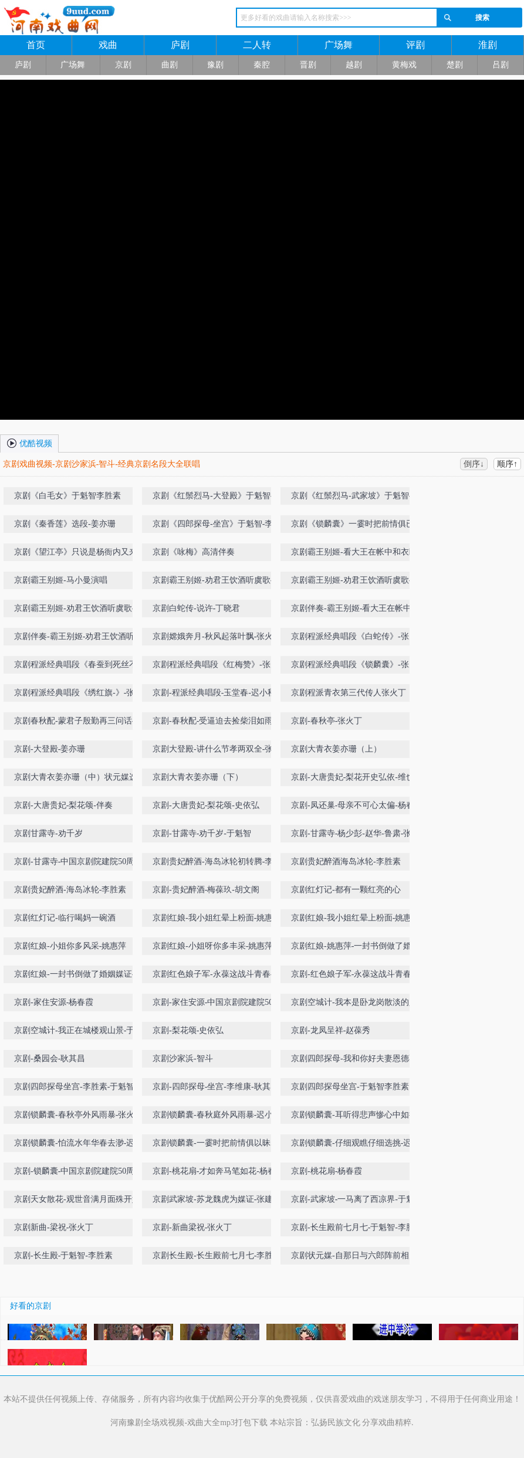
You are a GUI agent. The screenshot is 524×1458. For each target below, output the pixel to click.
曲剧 (169, 64)
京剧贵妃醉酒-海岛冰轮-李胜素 (70, 889)
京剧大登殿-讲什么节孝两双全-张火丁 (217, 751)
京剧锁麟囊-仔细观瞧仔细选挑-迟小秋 (355, 1145)
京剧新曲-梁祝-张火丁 (53, 1227)
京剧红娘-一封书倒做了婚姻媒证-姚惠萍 (78, 976)
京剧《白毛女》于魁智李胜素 (67, 495)
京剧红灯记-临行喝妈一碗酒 (65, 917)
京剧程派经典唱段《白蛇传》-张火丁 (354, 638)
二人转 (257, 45)
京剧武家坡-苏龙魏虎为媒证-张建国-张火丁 (218, 1201)
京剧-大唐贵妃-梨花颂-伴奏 (63, 805)
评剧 (415, 45)
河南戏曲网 (101, 20)
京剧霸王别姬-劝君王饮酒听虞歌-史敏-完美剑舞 (78, 610)
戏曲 (108, 45)
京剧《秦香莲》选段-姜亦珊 (65, 523)
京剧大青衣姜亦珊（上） (336, 749)
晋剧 (308, 64)
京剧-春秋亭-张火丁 (326, 720)
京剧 (123, 64)
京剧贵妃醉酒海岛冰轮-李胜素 (346, 861)
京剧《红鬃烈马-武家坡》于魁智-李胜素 (355, 498)
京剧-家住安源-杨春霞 (53, 1002)
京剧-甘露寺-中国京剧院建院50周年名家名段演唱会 (78, 864)
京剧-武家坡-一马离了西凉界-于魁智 (356, 1199)
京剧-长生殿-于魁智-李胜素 (63, 1255)
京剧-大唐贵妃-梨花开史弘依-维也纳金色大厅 (356, 779)
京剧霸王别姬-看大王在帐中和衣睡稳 (354, 554)
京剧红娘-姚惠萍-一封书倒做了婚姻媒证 (355, 948)
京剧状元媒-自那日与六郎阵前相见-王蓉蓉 (355, 1258)
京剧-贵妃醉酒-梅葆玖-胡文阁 (206, 889)
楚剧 (455, 64)
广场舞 (338, 45)
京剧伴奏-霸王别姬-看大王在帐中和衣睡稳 (355, 610)
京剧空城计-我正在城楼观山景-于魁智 (78, 1032)
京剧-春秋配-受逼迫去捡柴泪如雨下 (217, 720)
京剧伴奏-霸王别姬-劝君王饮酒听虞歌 (78, 638)
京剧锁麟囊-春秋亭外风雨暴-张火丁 (78, 1114)
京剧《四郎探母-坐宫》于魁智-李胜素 (217, 526)
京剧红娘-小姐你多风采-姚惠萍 (70, 946)
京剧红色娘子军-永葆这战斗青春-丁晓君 (217, 976)
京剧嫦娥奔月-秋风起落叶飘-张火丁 (217, 636)
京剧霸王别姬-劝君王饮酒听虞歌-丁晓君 (217, 582)
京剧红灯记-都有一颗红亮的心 (346, 889)
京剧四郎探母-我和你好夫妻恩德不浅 (354, 1061)
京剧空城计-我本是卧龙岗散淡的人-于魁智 (355, 1004)
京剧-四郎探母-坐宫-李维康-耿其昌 (216, 1086)
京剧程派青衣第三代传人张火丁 (348, 692)
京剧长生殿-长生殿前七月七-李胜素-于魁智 (218, 1258)
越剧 (354, 64)
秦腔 (261, 64)
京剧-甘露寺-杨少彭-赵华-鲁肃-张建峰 (355, 835)
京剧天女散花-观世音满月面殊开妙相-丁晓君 (77, 1201)
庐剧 (180, 45)
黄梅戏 (404, 64)
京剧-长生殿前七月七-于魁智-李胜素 (356, 1227)
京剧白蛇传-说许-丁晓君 (196, 608)
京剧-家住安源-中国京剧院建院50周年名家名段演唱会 (217, 1004)
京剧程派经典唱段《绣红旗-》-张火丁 (78, 695)
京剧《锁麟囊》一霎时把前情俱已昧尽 (356, 526)
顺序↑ (507, 464)
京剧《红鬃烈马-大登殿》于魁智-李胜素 (217, 498)
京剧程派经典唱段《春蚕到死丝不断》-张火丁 (75, 667)
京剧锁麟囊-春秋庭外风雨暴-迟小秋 (217, 1114)
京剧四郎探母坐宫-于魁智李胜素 (350, 1086)
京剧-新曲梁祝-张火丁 (192, 1227)
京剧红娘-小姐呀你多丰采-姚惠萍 (213, 946)
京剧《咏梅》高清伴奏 (194, 552)
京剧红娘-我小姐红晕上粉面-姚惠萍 (217, 917)
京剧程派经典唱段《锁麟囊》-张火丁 (354, 667)
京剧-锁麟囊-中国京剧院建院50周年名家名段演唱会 (78, 1173)
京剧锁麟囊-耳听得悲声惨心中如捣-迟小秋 (355, 1117)
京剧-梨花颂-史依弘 (188, 1030)
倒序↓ (474, 464)
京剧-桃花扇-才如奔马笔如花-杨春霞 (218, 1171)
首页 (35, 45)
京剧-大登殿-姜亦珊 (49, 749)
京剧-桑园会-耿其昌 (49, 1058)
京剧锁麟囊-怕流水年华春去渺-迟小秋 (78, 1145)
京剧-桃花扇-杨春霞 (326, 1171)
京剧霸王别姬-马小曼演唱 (60, 580)
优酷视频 (29, 442)
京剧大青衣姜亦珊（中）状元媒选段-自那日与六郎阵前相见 (75, 779)
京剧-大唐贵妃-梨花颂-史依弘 (206, 805)
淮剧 (487, 45)
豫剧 (215, 64)
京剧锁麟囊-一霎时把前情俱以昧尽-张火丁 (217, 1145)
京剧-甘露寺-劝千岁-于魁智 (202, 833)
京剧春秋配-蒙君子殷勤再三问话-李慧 (78, 723)
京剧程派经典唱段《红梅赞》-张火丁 (216, 667)
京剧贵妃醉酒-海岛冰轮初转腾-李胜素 (217, 864)
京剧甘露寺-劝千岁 (48, 833)
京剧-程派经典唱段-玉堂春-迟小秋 (214, 692)
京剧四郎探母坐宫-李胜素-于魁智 (74, 1086)
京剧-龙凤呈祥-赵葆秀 (330, 1030)
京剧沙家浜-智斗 (183, 1058)
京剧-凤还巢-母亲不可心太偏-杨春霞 (356, 805)
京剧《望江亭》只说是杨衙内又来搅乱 (80, 554)
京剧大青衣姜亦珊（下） (198, 777)
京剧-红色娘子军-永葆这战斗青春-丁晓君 (356, 976)
